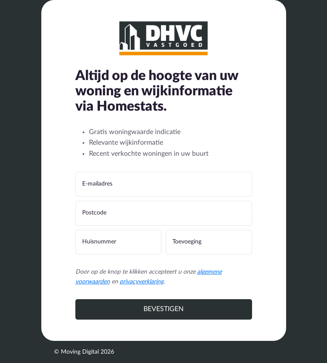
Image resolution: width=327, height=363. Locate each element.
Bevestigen (163, 309)
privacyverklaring (142, 282)
